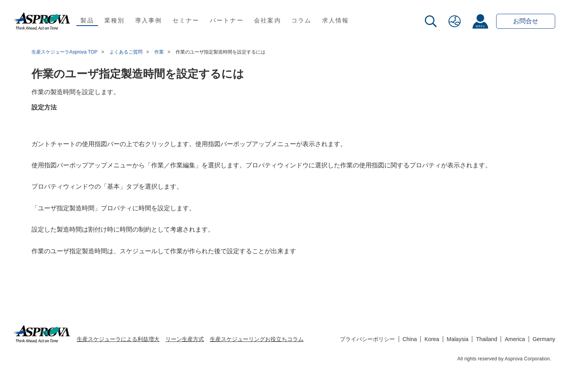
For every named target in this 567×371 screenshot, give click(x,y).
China (409, 339)
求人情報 (335, 20)
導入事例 (148, 20)
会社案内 (267, 20)
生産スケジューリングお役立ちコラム (257, 339)
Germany (543, 339)
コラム (301, 20)
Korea (431, 339)
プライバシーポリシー (367, 339)
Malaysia (458, 339)
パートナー (227, 20)
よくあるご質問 (126, 52)
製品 (87, 20)
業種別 (114, 20)
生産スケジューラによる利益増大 (118, 339)
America (515, 339)
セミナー (186, 20)
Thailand (486, 339)
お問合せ (525, 21)
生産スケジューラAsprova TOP (65, 52)
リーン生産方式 (184, 339)
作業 (159, 52)
